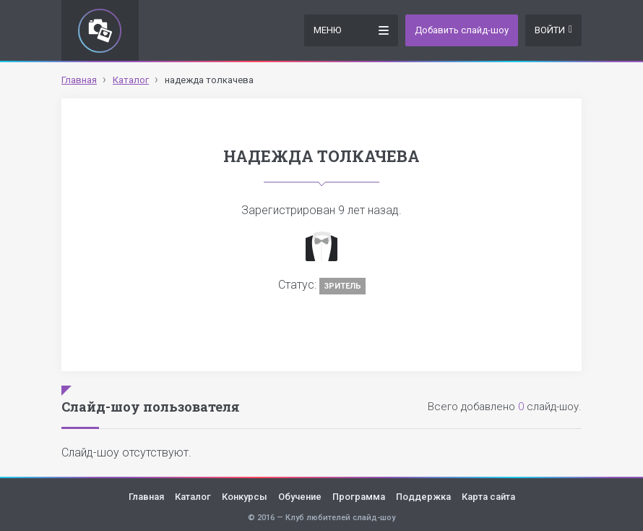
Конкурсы (244, 496)
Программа (358, 496)
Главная (146, 496)
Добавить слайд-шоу (462, 30)
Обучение (300, 496)
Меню (351, 29)
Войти (553, 30)
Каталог (193, 496)
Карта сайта (488, 496)
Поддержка (423, 496)
